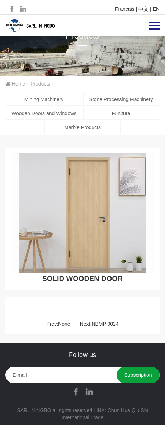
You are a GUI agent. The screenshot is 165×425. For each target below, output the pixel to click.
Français (125, 9)
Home (18, 84)
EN (156, 9)
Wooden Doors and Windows (43, 113)
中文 (143, 9)
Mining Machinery (44, 99)
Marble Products (82, 127)
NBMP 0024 (104, 324)
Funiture (121, 113)
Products (40, 84)
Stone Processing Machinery (121, 99)
